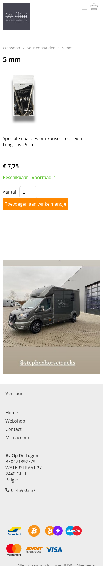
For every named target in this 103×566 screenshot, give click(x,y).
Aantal (9, 192)
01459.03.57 (23, 490)
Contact (13, 429)
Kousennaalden (41, 47)
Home (11, 413)
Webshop (11, 47)
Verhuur (14, 393)
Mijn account (18, 437)
